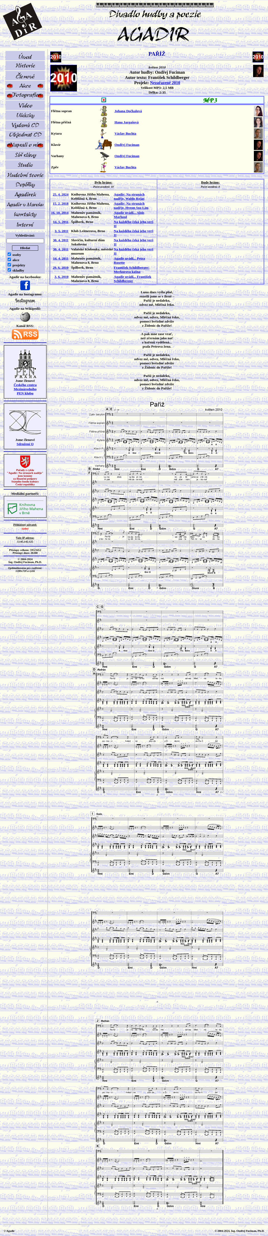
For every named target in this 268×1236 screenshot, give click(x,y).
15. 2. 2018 (61, 203)
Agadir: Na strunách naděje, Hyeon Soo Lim (131, 206)
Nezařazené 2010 (165, 83)
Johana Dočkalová (128, 111)
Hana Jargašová (126, 122)
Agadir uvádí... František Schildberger (132, 279)
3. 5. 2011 (62, 231)
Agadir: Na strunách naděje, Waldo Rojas (129, 196)
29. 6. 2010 (61, 267)
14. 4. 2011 (60, 258)
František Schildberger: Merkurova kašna (131, 270)
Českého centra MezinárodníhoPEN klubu (25, 389)
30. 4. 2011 (60, 240)
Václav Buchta (125, 133)
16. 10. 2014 (60, 213)
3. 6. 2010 (61, 277)
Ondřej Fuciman (126, 145)
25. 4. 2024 (61, 194)
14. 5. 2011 (60, 222)
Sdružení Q (25, 444)
